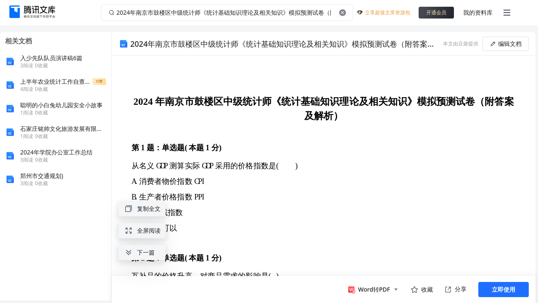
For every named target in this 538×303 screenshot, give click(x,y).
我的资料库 (478, 12)
